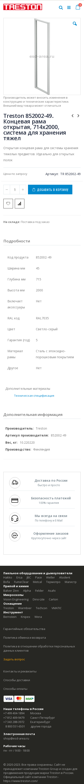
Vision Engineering (15, 599)
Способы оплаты (15, 689)
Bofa (6, 582)
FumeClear (21, 582)
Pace (38, 577)
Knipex (25, 617)
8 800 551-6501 (15, 726)
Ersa (19, 577)
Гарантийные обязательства (24, 629)
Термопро (53, 582)
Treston (8, 608)
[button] (74, 27)
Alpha (27, 591)
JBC (29, 577)
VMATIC (57, 608)
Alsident (64, 577)
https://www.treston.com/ (20, 781)
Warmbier (25, 608)
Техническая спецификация (34, 396)
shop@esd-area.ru (16, 738)
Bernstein (10, 617)
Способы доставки (16, 680)
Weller (50, 577)
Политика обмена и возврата (24, 638)
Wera (38, 617)
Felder (39, 591)
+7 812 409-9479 (13, 718)
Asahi (52, 591)
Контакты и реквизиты (20, 671)
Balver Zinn (11, 591)
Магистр (71, 582)
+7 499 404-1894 (13, 713)
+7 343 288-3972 (13, 722)
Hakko (7, 577)
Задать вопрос (14, 659)
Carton (53, 599)
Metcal (37, 582)
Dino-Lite (39, 599)
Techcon (41, 608)
